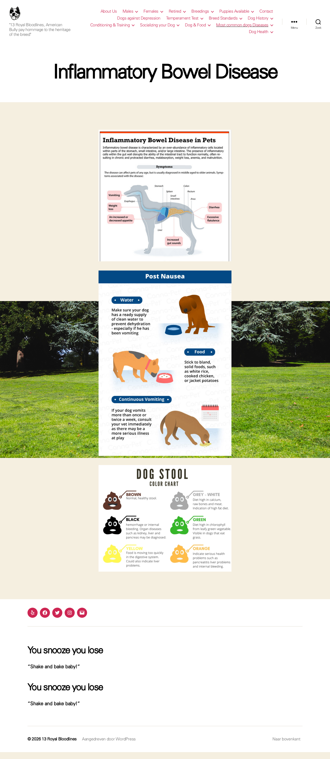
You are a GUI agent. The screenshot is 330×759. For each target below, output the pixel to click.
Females (150, 15)
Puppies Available (234, 15)
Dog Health (258, 35)
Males (128, 15)
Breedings (200, 15)
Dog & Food (195, 28)
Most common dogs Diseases (242, 28)
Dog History (258, 22)
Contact (266, 15)
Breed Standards (223, 22)
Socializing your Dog (157, 28)
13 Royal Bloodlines (59, 746)
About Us (109, 15)
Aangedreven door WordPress (109, 746)
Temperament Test (182, 22)
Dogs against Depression (138, 22)
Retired (175, 15)
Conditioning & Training (110, 28)
